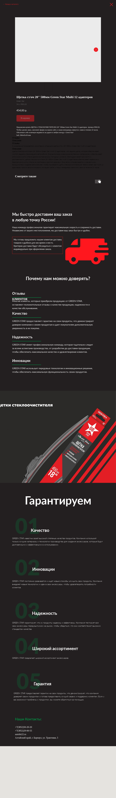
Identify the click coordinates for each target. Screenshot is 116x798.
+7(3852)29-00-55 (23, 730)
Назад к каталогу (11, 4)
